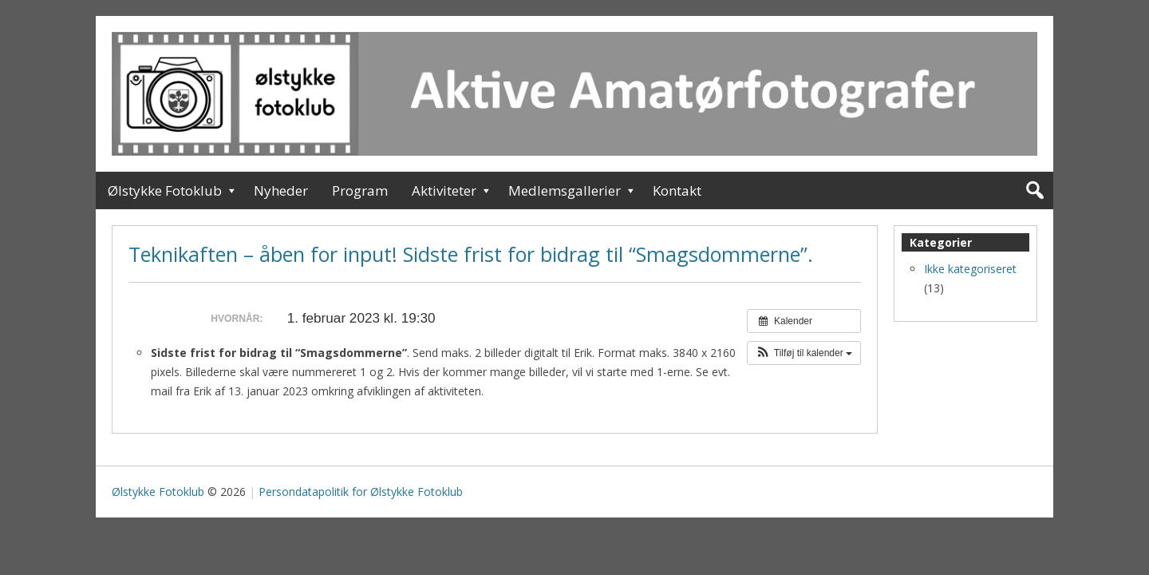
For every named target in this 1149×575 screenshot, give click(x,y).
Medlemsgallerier (564, 190)
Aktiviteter (444, 190)
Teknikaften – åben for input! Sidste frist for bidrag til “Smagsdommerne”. (470, 254)
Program (360, 190)
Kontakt (677, 190)
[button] (804, 353)
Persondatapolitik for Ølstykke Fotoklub (361, 491)
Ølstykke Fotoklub (165, 190)
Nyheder (281, 190)
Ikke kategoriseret (970, 268)
